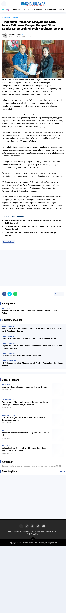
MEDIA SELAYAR (18, 10)
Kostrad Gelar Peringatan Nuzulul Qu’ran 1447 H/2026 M (25, 434)
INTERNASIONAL (9, 384)
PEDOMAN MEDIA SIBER (23, 531)
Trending (5, 10)
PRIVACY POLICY (52, 531)
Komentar (59, 294)
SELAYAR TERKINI (35, 10)
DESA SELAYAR (50, 10)
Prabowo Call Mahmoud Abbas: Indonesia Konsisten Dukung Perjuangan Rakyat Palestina (25, 403)
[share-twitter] (9, 294)
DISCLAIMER (39, 531)
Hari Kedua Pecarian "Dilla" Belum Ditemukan (21, 356)
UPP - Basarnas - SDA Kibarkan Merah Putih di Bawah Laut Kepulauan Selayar (32, 364)
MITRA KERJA (32, 534)
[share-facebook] (4, 294)
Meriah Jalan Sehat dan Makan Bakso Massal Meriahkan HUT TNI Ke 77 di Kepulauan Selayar (32, 329)
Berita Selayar (8, 242)
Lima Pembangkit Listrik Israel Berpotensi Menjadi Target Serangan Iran (24, 418)
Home (4, 17)
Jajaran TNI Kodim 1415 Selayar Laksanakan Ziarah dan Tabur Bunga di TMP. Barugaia (32, 347)
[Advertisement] (33, 268)
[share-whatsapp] (15, 294)
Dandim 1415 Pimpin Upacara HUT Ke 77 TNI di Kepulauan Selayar (31, 338)
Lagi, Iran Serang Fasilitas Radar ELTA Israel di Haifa (24, 387)
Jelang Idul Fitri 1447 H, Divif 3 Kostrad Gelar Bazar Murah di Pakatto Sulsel (24, 449)
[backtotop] (33, 539)
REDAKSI (9, 531)
